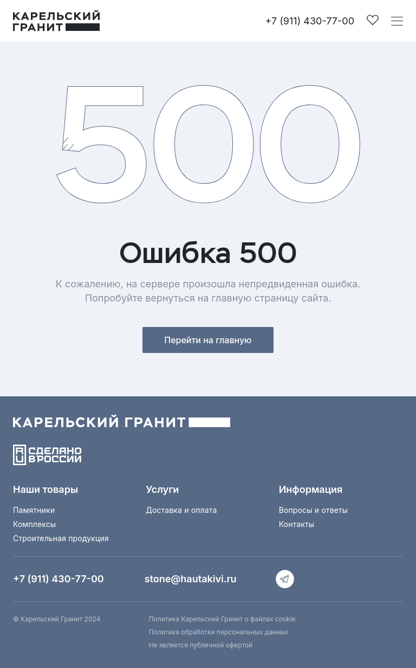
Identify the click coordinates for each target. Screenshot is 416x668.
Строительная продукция (61, 538)
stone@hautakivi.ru (191, 578)
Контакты (297, 524)
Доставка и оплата (181, 510)
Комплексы (34, 524)
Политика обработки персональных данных (218, 632)
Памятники (34, 510)
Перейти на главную (207, 340)
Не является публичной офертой (200, 645)
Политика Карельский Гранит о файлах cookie (222, 619)
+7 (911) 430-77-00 (309, 21)
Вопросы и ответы (313, 510)
